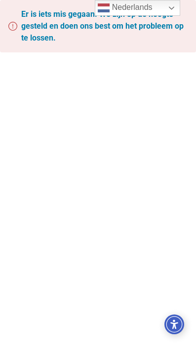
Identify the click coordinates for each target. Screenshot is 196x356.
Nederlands (125, 8)
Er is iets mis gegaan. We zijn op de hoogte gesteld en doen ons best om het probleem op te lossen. (102, 26)
